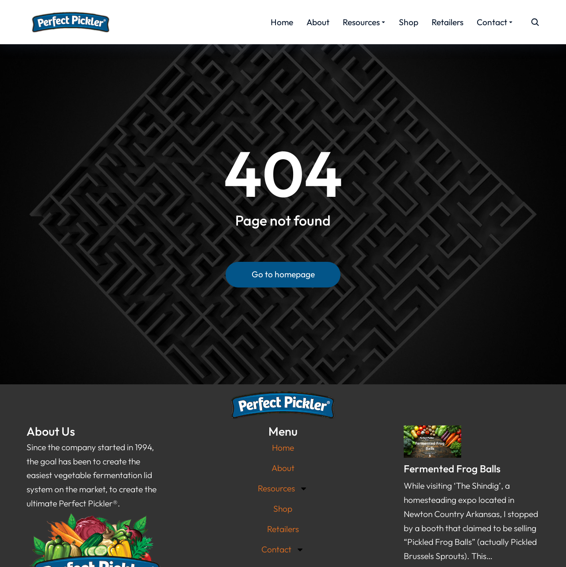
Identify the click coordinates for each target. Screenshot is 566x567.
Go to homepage (283, 274)
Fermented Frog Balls (452, 469)
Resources (283, 488)
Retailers (283, 529)
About (283, 468)
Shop (282, 508)
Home (283, 447)
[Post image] (432, 441)
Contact (282, 549)
